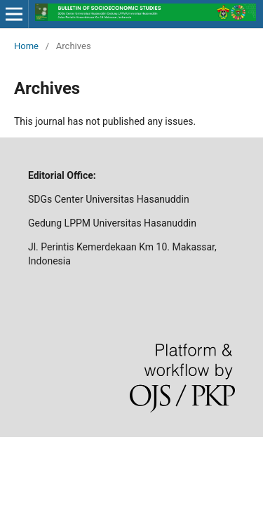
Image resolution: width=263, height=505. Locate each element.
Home (26, 46)
